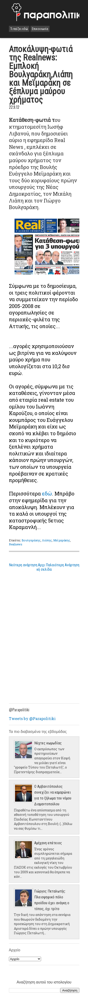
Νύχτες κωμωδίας (48, 743)
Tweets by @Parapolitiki (32, 718)
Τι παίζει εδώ (19, 29)
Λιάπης (47, 540)
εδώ (47, 493)
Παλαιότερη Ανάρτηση (62, 565)
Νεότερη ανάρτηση (23, 565)
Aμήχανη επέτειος (48, 843)
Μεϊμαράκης (61, 540)
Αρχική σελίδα (44, 567)
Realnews (16, 544)
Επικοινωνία (40, 29)
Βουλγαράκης (31, 540)
